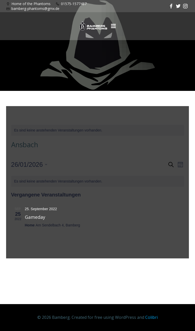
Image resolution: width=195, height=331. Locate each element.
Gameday (35, 217)
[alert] (97, 130)
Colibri (151, 317)
